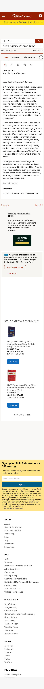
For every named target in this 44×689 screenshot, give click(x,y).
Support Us (9, 547)
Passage (5, 57)
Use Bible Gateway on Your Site (18, 565)
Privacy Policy (7, 506)
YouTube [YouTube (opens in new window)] (8, 662)
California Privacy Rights (15, 578)
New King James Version (19, 213)
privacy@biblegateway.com (12, 508)
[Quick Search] (18, 41)
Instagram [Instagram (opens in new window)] (9, 649)
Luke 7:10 (9, 193)
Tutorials (8, 562)
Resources (16, 57)
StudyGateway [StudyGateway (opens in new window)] (10, 607)
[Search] (39, 41)
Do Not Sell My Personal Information (21, 582)
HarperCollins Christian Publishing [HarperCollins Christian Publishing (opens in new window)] (19, 614)
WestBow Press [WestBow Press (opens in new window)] (11, 627)
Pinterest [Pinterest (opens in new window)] (8, 652)
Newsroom (9, 543)
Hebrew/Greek (29, 57)
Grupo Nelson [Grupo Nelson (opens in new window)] (10, 617)
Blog (6, 540)
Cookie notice (10, 585)
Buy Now (13, 361)
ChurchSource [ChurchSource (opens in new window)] (10, 610)
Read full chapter (10, 183)
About (7, 524)
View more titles (22, 414)
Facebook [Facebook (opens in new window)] (8, 646)
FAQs (6, 559)
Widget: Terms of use (13, 592)
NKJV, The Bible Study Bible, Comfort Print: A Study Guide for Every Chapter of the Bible (21, 344)
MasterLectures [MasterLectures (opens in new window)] (11, 633)
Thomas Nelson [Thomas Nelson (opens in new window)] (11, 624)
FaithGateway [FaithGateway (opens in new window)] (10, 604)
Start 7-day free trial (15, 267)
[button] (40, 15)
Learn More (11, 273)
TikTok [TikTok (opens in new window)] (7, 655)
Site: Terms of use (12, 588)
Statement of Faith (12, 530)
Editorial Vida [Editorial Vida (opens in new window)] (10, 620)
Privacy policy (10, 575)
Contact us (9, 572)
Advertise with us (12, 569)
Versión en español (12, 674)
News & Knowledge (12, 527)
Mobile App (9, 533)
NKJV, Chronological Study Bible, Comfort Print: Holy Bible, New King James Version (21, 387)
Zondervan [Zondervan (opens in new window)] (9, 630)
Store (6, 537)
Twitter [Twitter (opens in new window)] (7, 659)
